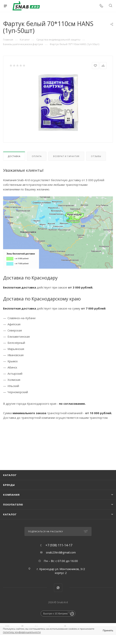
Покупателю (13, 504)
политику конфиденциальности (22, 632)
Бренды (9, 485)
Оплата (37, 156)
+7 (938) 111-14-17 (58, 545)
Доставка (14, 156)
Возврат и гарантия (66, 156)
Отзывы (96, 156)
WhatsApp (58, 588)
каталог (10, 514)
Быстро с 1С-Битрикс (55, 613)
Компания (11, 494)
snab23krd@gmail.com (61, 552)
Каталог (10, 475)
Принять (108, 630)
